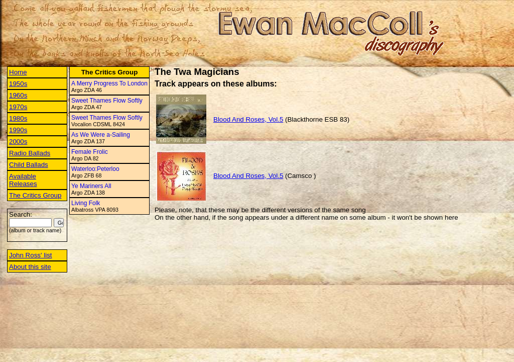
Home (18, 72)
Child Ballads (28, 164)
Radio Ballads (29, 153)
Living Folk (85, 203)
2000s (18, 141)
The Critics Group (35, 195)
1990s (18, 130)
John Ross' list (30, 255)
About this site (30, 266)
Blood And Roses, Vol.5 (248, 119)
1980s (18, 118)
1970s (18, 107)
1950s (18, 83)
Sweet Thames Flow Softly (107, 100)
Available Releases (23, 180)
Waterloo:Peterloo (95, 168)
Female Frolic (89, 151)
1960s (18, 95)
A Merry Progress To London (109, 83)
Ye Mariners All (91, 186)
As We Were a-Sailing (100, 134)
